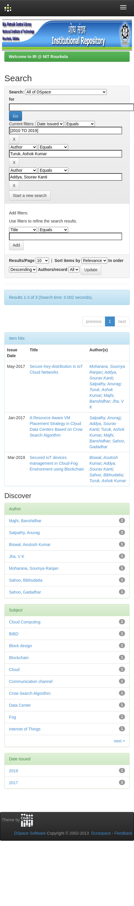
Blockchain (19, 657)
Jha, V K (16, 556)
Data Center (20, 705)
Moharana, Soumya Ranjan (33, 568)
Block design (20, 645)
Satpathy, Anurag (104, 383)
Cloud (14, 669)
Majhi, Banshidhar (25, 520)
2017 (13, 782)
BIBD (14, 634)
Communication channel (30, 681)
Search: (16, 92)
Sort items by (67, 260)
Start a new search (30, 195)
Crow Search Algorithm (29, 693)
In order (116, 260)
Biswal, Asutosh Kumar (29, 544)
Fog (12, 717)
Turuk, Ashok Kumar (107, 480)
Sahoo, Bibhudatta (106, 475)
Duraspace (101, 833)
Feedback (123, 833)
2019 (13, 770)
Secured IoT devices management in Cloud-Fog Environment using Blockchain (57, 463)
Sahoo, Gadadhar (25, 592)
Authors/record (52, 269)
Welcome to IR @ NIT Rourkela (38, 56)
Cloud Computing (24, 622)
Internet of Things (25, 729)
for (12, 99)
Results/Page (22, 260)
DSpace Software (30, 833)
